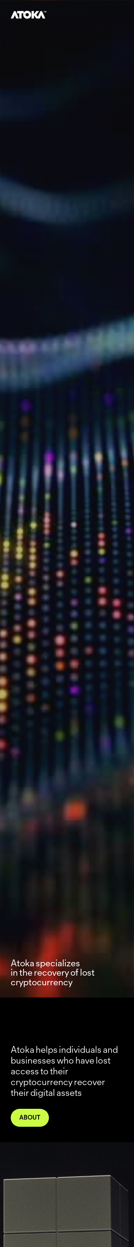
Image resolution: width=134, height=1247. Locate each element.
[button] (119, 11)
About (29, 1117)
